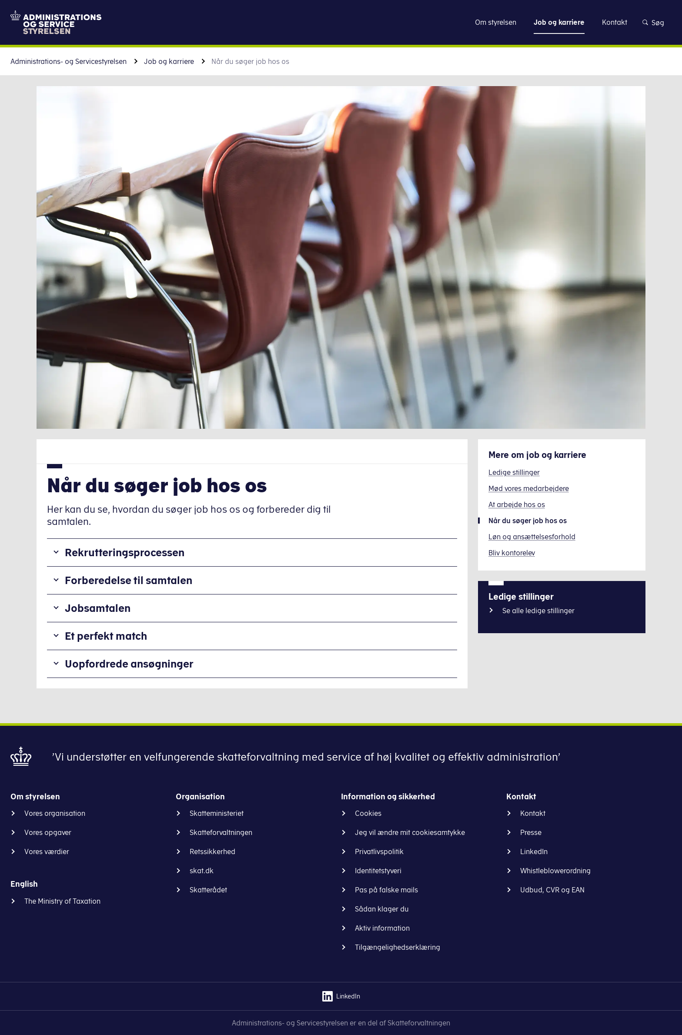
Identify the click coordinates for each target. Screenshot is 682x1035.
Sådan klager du (382, 909)
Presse (531, 832)
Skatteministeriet (217, 813)
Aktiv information (382, 928)
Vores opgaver (47, 832)
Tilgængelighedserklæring (397, 947)
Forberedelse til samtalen (128, 580)
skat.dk (202, 871)
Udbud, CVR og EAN (552, 890)
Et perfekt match (106, 636)
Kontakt (532, 813)
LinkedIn (534, 851)
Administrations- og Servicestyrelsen (68, 61)
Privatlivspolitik (379, 851)
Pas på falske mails (386, 890)
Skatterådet (208, 890)
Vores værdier (46, 851)
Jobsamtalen (97, 608)
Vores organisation (54, 813)
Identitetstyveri (378, 871)
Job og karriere (169, 61)
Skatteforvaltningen (221, 832)
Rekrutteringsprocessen (124, 552)
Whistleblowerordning (555, 871)
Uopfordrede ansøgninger (129, 664)
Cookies (368, 813)
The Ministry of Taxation (62, 901)
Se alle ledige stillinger (538, 610)
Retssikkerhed (212, 851)
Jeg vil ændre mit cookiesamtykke (410, 832)
